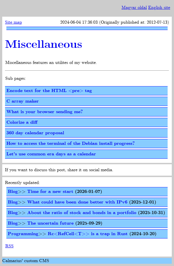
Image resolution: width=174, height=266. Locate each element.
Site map (13, 22)
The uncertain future (50, 223)
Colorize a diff (21, 122)
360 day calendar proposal (35, 133)
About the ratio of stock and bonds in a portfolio (81, 213)
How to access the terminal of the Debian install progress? (70, 143)
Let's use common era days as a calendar (51, 154)
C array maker (22, 101)
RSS (9, 246)
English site (159, 8)
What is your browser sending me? (44, 112)
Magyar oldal (134, 8)
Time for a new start (50, 192)
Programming (23, 234)
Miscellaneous (43, 45)
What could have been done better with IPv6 (77, 202)
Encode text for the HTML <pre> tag (49, 91)
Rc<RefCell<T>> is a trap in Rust (88, 234)
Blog (13, 192)
